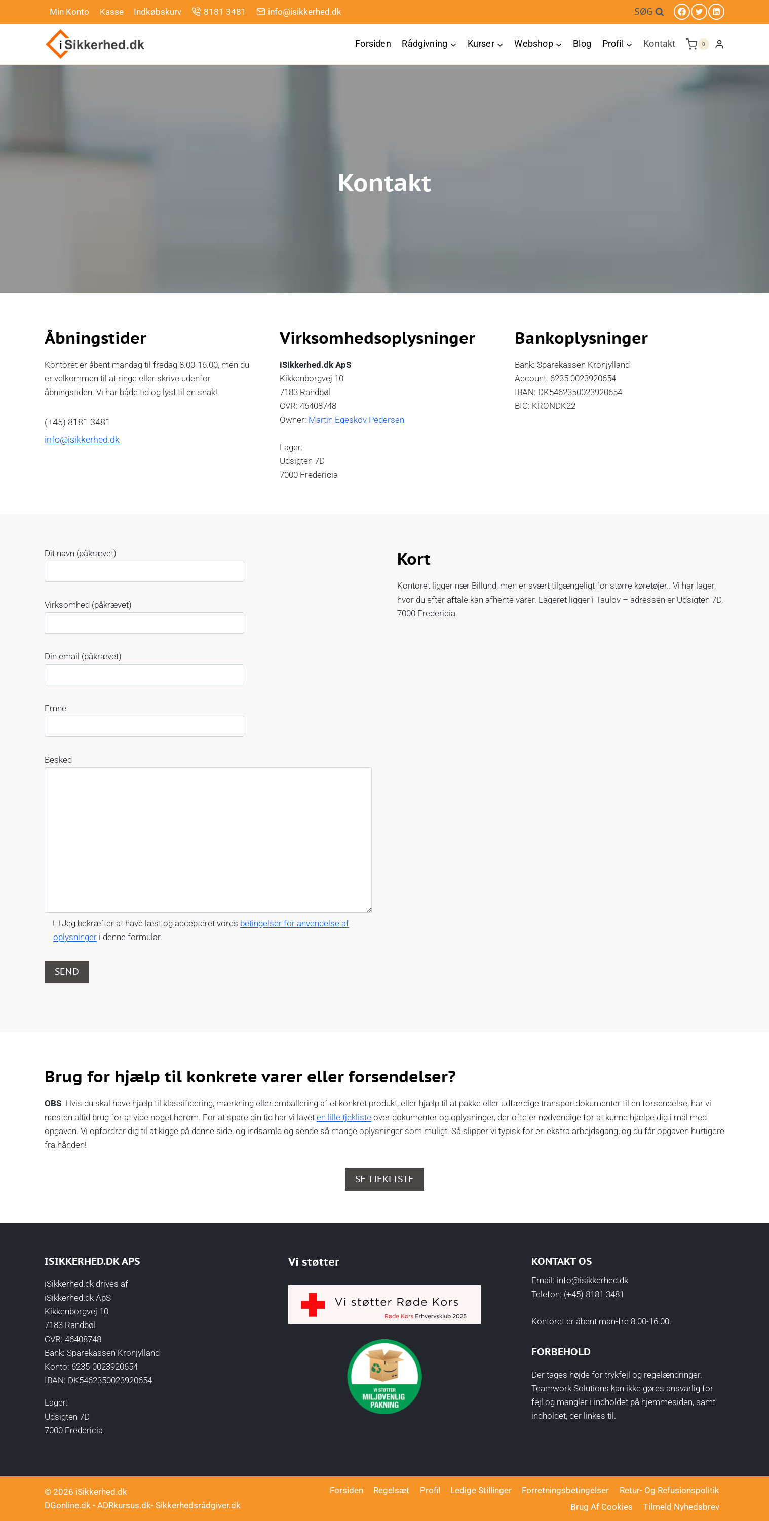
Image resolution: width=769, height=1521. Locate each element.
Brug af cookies (601, 1507)
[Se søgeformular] (649, 12)
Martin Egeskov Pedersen (356, 420)
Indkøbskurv (157, 12)
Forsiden (373, 43)
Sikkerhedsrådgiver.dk (198, 1505)
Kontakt (659, 43)
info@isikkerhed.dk (298, 11)
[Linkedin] (716, 12)
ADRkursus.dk (124, 1505)
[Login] (719, 43)
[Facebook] (682, 12)
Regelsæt (391, 1490)
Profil (430, 1490)
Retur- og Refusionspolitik (669, 1490)
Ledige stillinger (481, 1490)
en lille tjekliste (344, 1117)
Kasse (112, 12)
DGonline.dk (68, 1505)
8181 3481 (218, 11)
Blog (582, 43)
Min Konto (69, 12)
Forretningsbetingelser (565, 1490)
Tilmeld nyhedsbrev (681, 1507)
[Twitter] (699, 12)
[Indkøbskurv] (697, 44)
